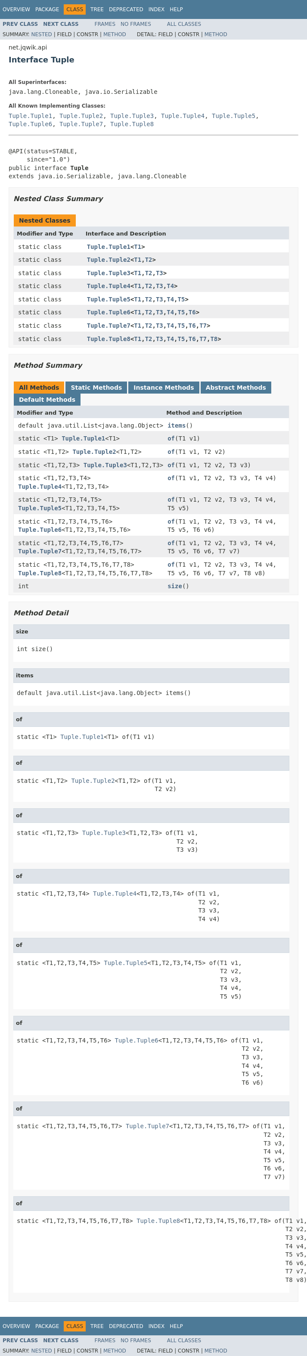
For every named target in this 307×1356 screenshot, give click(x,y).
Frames (105, 24)
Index (157, 9)
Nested (41, 34)
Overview (16, 9)
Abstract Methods (236, 387)
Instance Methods (163, 387)
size (174, 586)
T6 (192, 312)
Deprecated (126, 9)
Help (176, 9)
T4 (170, 285)
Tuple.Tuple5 (233, 115)
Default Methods (47, 399)
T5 (181, 299)
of (171, 438)
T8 (213, 338)
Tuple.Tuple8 (132, 124)
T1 (137, 246)
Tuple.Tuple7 (81, 124)
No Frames (136, 24)
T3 (159, 273)
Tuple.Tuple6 (30, 124)
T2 (148, 259)
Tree (97, 9)
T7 (203, 325)
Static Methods (96, 387)
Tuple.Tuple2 (81, 115)
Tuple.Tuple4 (183, 115)
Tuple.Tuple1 (30, 115)
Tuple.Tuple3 (132, 115)
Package (47, 9)
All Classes (184, 24)
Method (114, 34)
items (176, 425)
